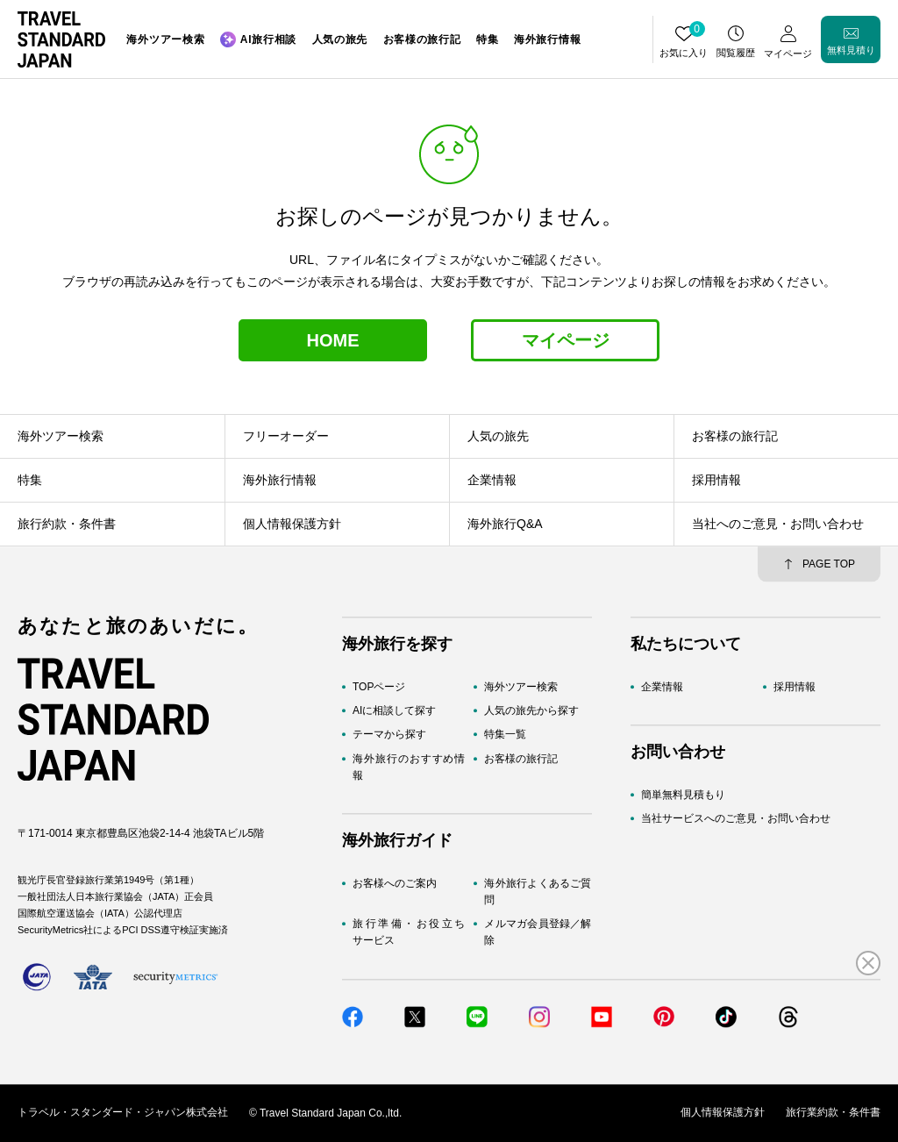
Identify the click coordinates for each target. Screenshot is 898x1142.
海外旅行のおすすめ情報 (409, 767)
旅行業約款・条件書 (833, 1113)
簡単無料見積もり (683, 795)
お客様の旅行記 (521, 759)
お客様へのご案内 (395, 883)
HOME (333, 340)
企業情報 (662, 687)
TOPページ (379, 687)
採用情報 (794, 687)
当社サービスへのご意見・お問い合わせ (735, 819)
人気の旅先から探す (531, 711)
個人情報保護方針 (723, 1113)
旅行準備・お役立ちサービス (409, 932)
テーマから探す (389, 735)
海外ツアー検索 (521, 687)
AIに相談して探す (394, 711)
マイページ (565, 340)
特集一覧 (505, 735)
